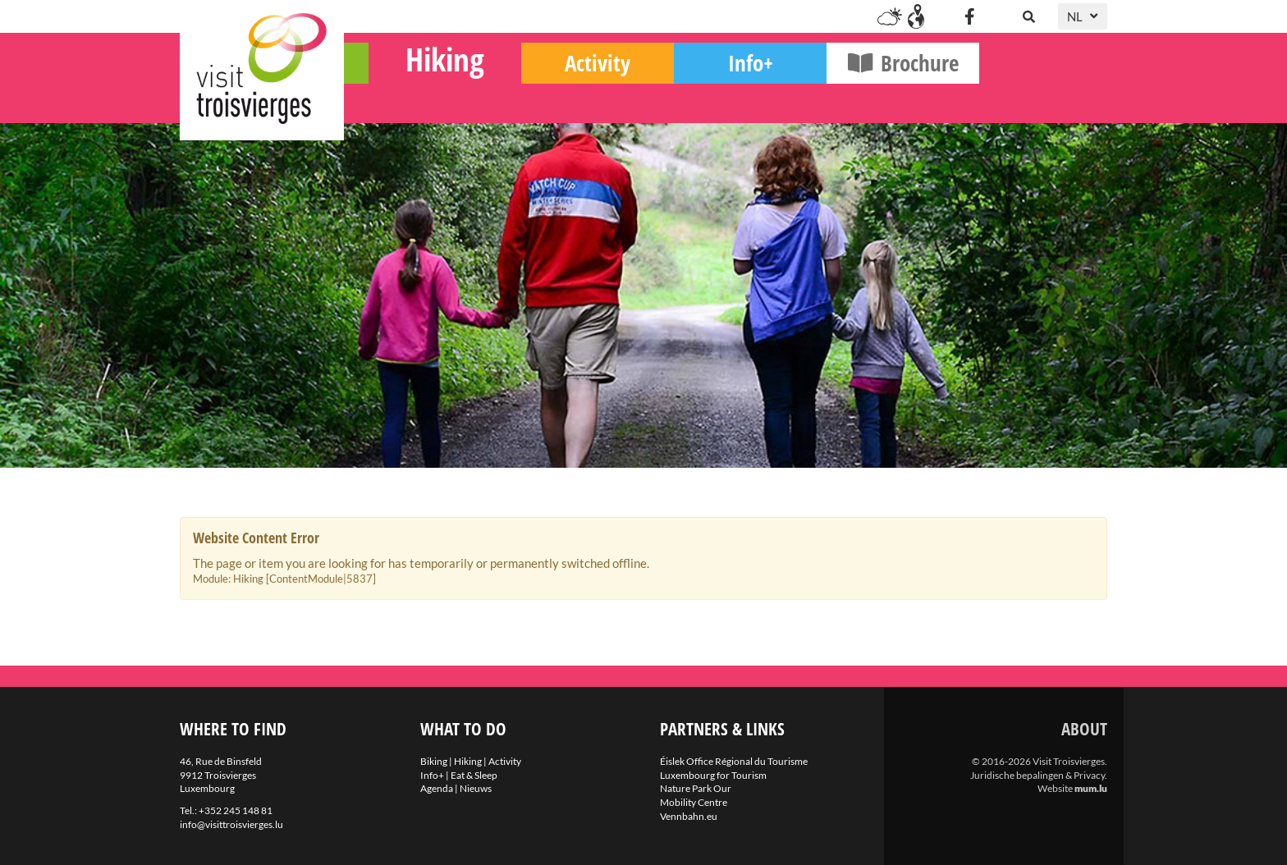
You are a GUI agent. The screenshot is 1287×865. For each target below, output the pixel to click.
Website (1055, 788)
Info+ (878, 99)
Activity (725, 99)
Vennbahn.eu (688, 816)
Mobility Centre (693, 802)
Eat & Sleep (474, 775)
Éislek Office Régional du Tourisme (734, 761)
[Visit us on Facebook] (969, 16)
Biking (420, 99)
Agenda (436, 788)
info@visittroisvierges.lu (231, 824)
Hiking (573, 95)
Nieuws (476, 788)
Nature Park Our (695, 788)
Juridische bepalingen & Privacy (1037, 775)
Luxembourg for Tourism (713, 775)
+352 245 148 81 (236, 810)
